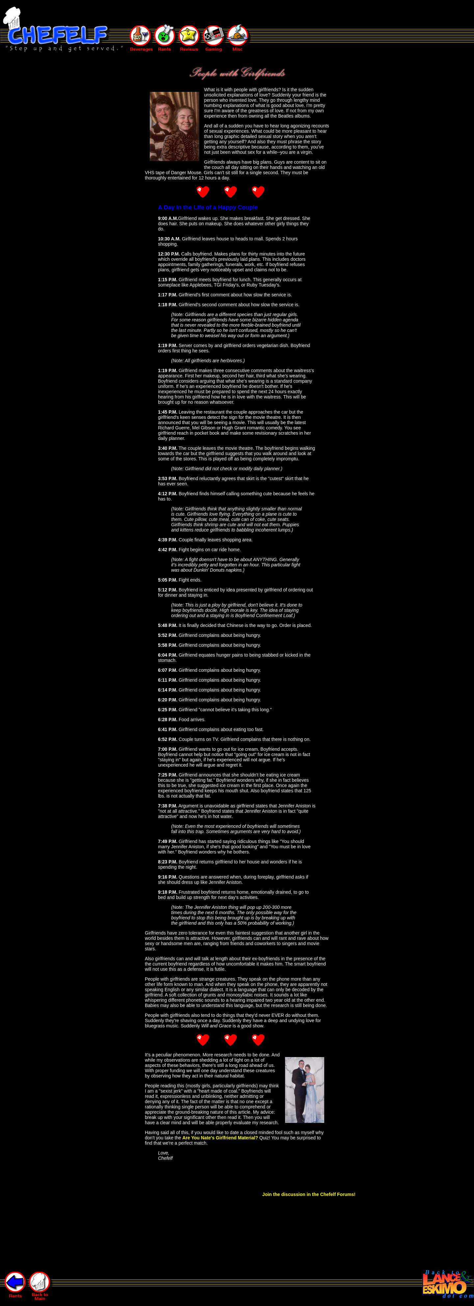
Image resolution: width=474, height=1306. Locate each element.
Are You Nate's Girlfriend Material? (220, 1137)
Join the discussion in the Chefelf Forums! (309, 1194)
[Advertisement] (248, 12)
